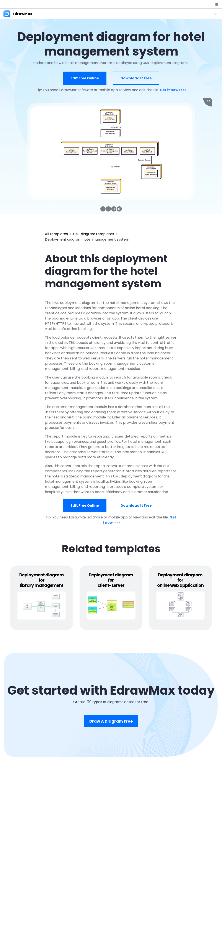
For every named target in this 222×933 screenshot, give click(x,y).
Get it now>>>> (173, 89)
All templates (56, 233)
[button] (103, 209)
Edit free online (84, 78)
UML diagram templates (93, 233)
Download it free (136, 78)
